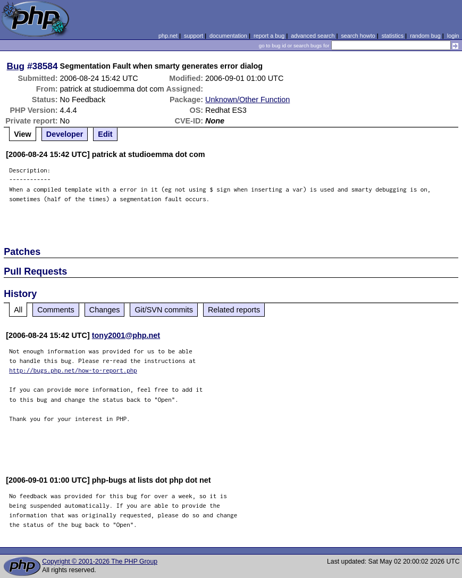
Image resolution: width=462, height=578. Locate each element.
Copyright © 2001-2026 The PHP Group (99, 561)
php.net (168, 35)
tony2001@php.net (126, 335)
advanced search (312, 35)
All (18, 309)
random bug (425, 35)
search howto (358, 35)
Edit (105, 134)
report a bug (269, 35)
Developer (64, 134)
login (453, 35)
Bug (16, 66)
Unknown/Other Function (247, 99)
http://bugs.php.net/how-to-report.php (73, 370)
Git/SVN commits (164, 309)
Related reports (234, 309)
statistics (393, 35)
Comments (55, 309)
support (193, 35)
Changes (104, 309)
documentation (228, 35)
